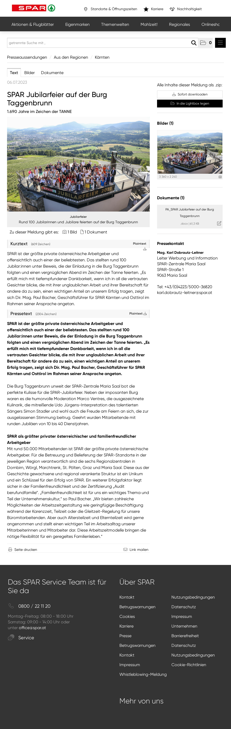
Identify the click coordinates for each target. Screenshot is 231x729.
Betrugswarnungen (137, 606)
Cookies (127, 616)
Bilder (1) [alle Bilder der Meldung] (165, 123)
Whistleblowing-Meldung (143, 674)
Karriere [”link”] (153, 9)
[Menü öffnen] (220, 43)
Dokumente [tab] (52, 72)
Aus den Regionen (71, 57)
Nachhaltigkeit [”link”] (186, 9)
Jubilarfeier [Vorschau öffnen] (78, 217)
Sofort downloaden (189, 94)
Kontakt (126, 597)
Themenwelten (115, 24)
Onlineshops (213, 24)
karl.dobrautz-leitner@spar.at (184, 292)
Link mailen (139, 549)
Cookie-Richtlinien (188, 664)
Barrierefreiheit (185, 635)
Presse (125, 635)
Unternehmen (184, 626)
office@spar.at (32, 627)
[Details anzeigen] (220, 177)
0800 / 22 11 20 (29, 606)
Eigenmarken (77, 24)
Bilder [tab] (29, 72)
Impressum (181, 616)
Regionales (179, 24)
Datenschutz (183, 606)
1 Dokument (96, 232)
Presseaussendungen (27, 57)
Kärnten (102, 57)
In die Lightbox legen (190, 103)
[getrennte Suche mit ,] (102, 43)
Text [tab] (14, 72)
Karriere (126, 626)
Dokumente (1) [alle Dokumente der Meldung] (170, 197)
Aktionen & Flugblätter (32, 24)
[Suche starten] (193, 43)
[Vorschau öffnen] (78, 164)
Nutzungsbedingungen (193, 597)
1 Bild (72, 232)
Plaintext (138, 313)
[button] (206, 43)
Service (21, 638)
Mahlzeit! (149, 24)
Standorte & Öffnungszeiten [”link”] (110, 9)
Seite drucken (25, 549)
